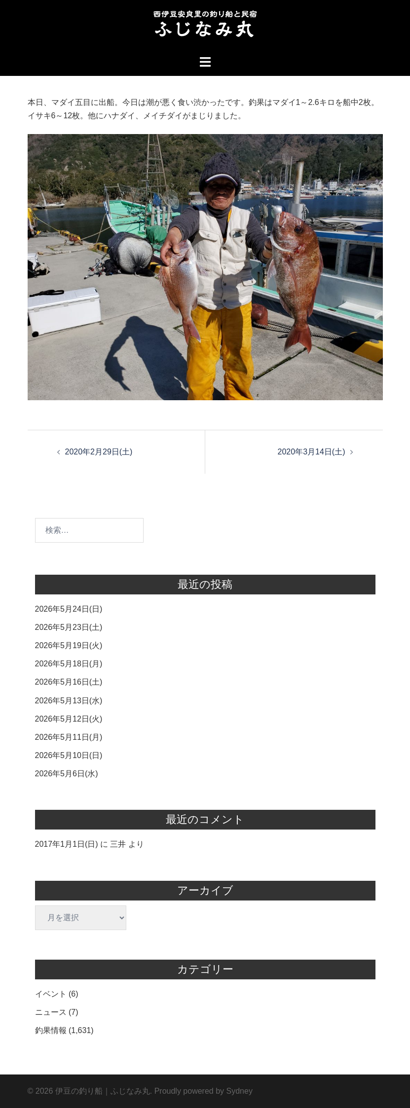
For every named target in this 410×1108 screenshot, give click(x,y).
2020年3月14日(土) (311, 452)
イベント (51, 994)
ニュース (51, 1012)
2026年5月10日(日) (69, 755)
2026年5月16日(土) (69, 682)
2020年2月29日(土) (99, 452)
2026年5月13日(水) (69, 700)
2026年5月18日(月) (69, 663)
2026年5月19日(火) (69, 645)
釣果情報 (51, 1030)
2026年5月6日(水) (66, 773)
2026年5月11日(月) (69, 737)
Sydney (239, 1091)
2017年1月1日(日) (66, 844)
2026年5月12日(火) (69, 719)
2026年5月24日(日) (69, 609)
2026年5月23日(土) (69, 627)
